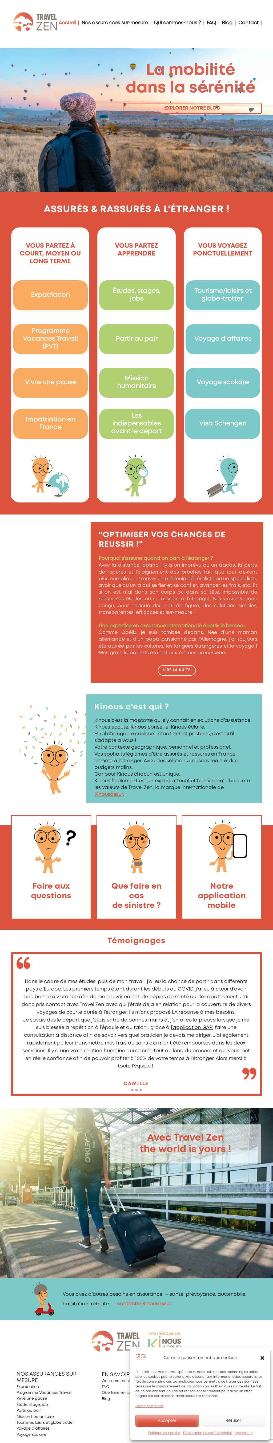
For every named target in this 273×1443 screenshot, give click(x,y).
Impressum (243, 1433)
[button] (262, 1358)
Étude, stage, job (32, 1404)
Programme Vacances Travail (44, 1392)
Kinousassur (108, 794)
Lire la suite (177, 670)
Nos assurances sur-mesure (115, 23)
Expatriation (50, 295)
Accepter (167, 1421)
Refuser (233, 1421)
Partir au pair (137, 339)
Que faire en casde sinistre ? (136, 896)
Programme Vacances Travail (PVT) (50, 339)
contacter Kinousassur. (144, 1304)
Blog (227, 23)
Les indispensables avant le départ (136, 423)
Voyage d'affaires (222, 339)
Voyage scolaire (223, 382)
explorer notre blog (192, 108)
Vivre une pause (50, 382)
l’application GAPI (192, 1028)
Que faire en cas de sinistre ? (129, 1392)
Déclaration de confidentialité (207, 1433)
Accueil (67, 23)
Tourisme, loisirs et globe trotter (45, 1422)
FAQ (211, 23)
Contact (248, 23)
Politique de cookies (164, 1433)
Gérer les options (149, 1406)
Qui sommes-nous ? (177, 23)
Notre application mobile (222, 896)
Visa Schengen (222, 424)
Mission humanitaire (35, 1416)
